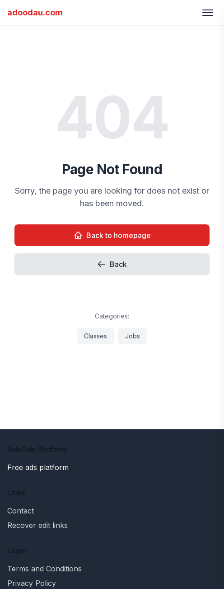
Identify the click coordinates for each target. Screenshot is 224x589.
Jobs (132, 336)
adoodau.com (35, 12)
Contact (20, 510)
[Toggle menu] (208, 13)
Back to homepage (112, 235)
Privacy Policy (31, 583)
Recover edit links (37, 525)
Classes (95, 336)
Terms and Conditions (44, 568)
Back (112, 264)
